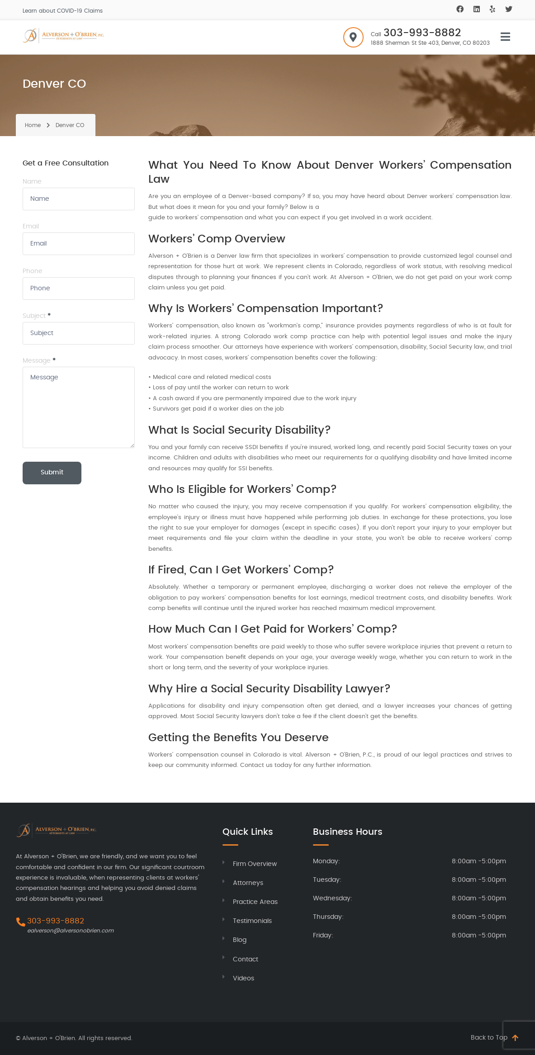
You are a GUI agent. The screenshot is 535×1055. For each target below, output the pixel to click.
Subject (37, 316)
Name (32, 182)
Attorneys (248, 883)
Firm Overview (255, 864)
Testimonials (252, 921)
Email (31, 226)
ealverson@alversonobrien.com (70, 930)
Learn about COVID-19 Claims (63, 11)
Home (33, 125)
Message (39, 361)
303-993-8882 (422, 33)
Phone (33, 271)
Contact (245, 959)
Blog (239, 940)
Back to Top (489, 1038)
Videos (243, 978)
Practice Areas (255, 902)
